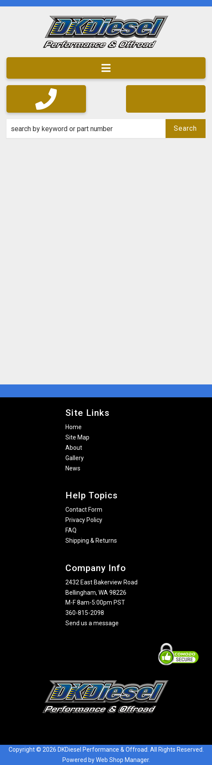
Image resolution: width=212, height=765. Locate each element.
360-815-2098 (84, 612)
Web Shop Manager (122, 759)
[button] (106, 128)
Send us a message (92, 623)
